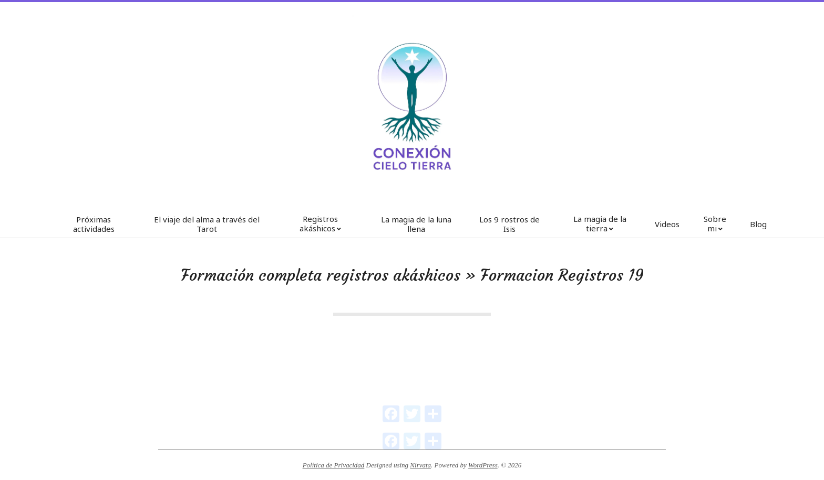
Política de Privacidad (334, 465)
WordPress (483, 465)
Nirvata (420, 465)
